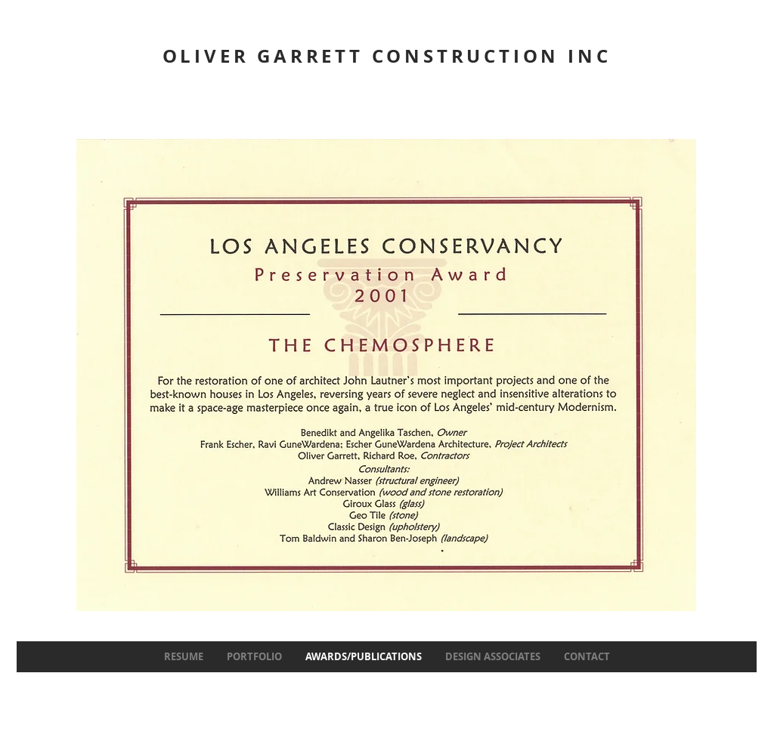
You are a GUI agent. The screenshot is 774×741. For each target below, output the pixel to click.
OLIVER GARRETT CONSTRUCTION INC (387, 56)
